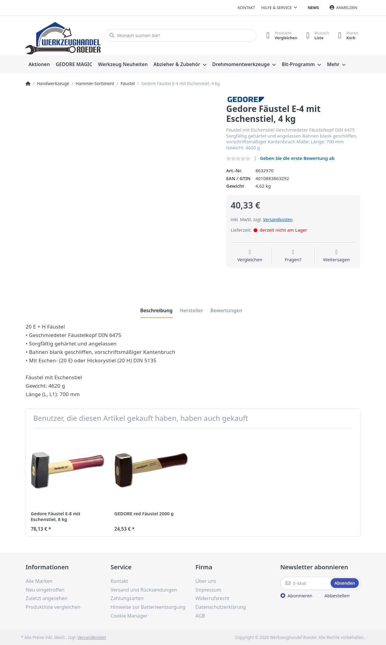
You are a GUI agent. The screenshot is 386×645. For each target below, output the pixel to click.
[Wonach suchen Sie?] (180, 35)
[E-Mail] (305, 583)
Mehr (333, 64)
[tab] (156, 310)
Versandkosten (278, 219)
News (313, 7)
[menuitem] (39, 64)
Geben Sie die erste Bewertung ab (297, 158)
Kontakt (246, 7)
